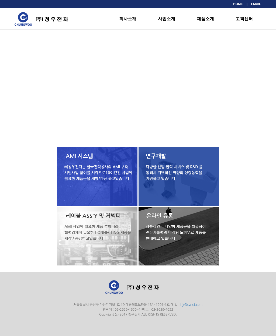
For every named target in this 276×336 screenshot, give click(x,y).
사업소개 (166, 18)
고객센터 (244, 18)
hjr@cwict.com (191, 304)
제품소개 (205, 18)
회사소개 (127, 18)
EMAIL (256, 4)
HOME (238, 4)
